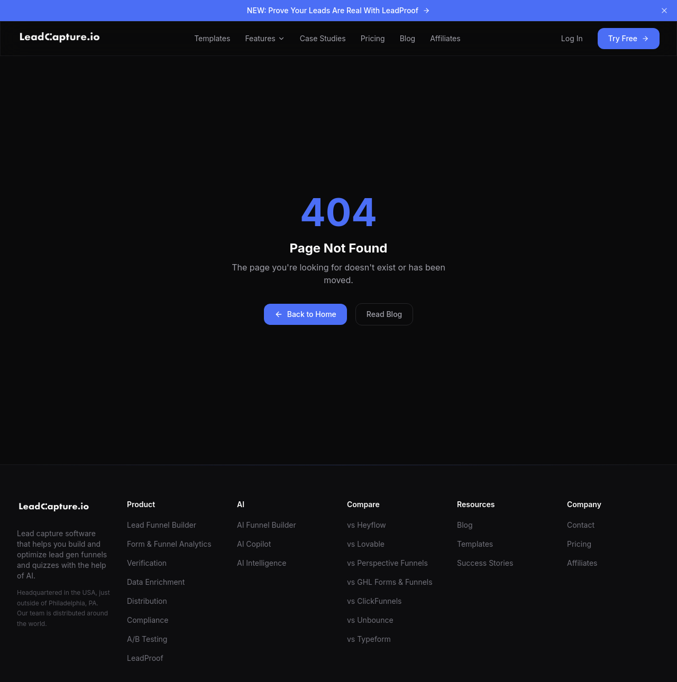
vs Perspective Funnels (387, 562)
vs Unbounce (370, 619)
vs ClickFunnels (374, 600)
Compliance (148, 619)
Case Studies (323, 38)
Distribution (147, 600)
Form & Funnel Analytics (169, 543)
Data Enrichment (156, 581)
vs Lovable (366, 543)
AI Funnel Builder (266, 524)
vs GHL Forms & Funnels (390, 581)
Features (265, 38)
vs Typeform (369, 638)
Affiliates (445, 38)
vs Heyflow (366, 524)
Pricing (373, 38)
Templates (212, 38)
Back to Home (305, 314)
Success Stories (485, 562)
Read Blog (384, 314)
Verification (147, 562)
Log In (572, 38)
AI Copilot (254, 543)
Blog (408, 38)
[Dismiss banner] (664, 10)
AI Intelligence (261, 562)
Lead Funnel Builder (161, 524)
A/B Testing (147, 638)
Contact (580, 524)
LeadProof (145, 657)
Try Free (628, 38)
